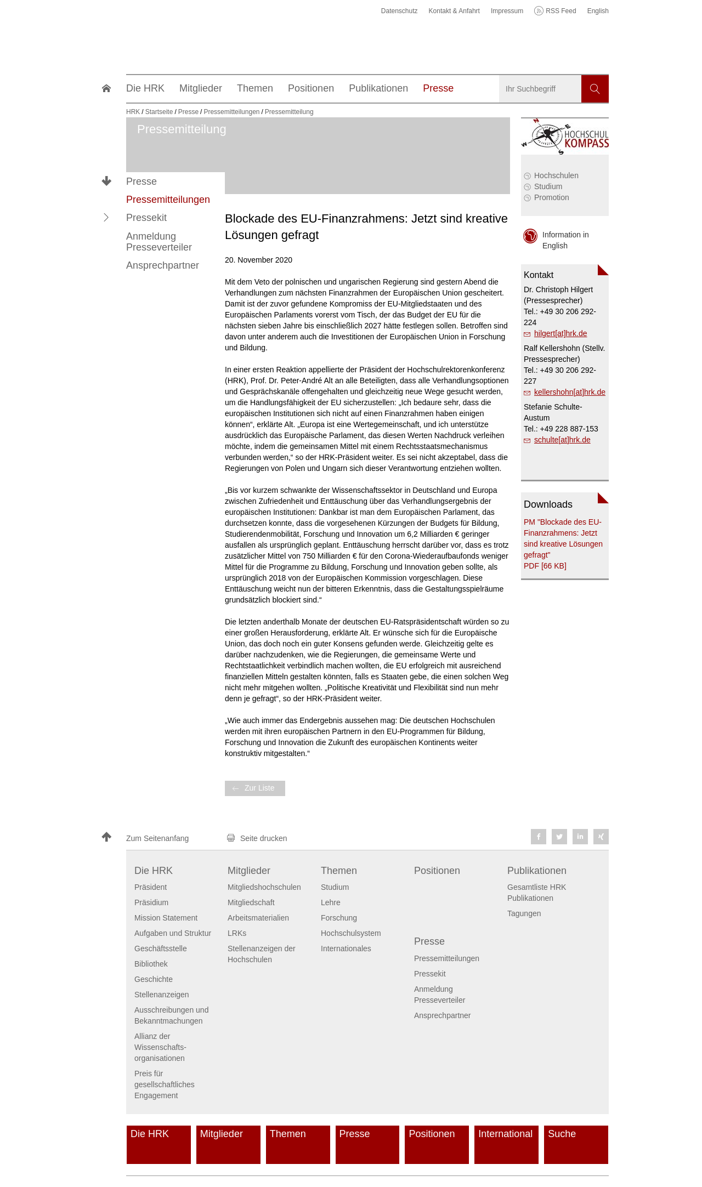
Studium (548, 186)
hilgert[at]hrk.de (560, 333)
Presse (141, 181)
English (598, 11)
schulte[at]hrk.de (562, 439)
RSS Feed (561, 11)
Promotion (551, 197)
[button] (106, 217)
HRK (133, 112)
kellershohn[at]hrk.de (569, 392)
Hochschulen (556, 175)
